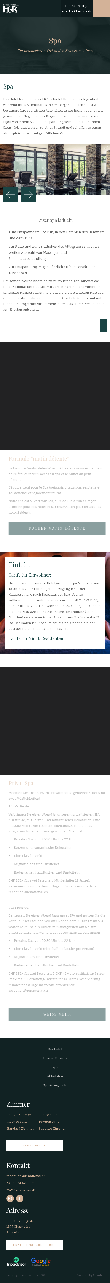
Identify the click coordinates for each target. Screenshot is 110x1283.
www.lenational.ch (20, 1189)
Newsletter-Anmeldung (34, 1245)
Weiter (28, 194)
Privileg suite (49, 1121)
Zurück (10, 194)
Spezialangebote (55, 1085)
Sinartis (98, 1275)
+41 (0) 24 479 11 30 (20, 1183)
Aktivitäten (55, 1076)
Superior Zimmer (52, 1128)
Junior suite (48, 1115)
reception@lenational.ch (76, 11)
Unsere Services (55, 1058)
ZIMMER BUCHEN (34, 1145)
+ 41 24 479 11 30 (76, 5)
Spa (55, 1067)
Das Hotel (55, 1049)
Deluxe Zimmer (18, 1115)
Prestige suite (17, 1121)
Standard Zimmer (20, 1128)
